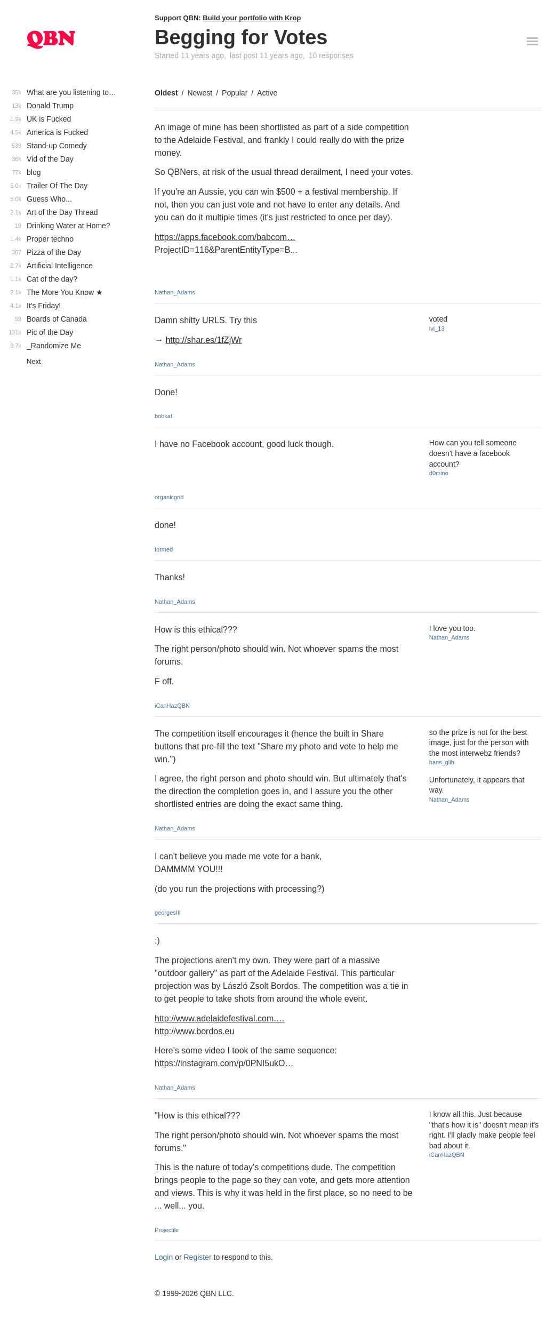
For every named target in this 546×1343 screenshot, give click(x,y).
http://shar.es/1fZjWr (203, 340)
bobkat (163, 416)
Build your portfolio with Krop (252, 18)
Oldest (166, 93)
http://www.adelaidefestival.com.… (220, 1018)
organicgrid (169, 497)
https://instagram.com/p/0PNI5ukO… (224, 1063)
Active (267, 93)
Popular (234, 93)
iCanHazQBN (172, 705)
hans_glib (441, 762)
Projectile (167, 1230)
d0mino (438, 473)
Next (34, 361)
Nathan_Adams (175, 292)
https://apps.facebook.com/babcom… (225, 237)
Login (164, 1257)
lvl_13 (437, 328)
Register (198, 1257)
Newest (199, 93)
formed (164, 549)
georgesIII (168, 912)
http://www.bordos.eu (194, 1031)
